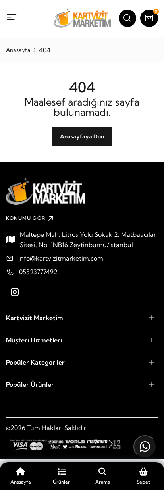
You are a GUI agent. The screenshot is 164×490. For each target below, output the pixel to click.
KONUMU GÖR (31, 218)
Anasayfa (18, 50)
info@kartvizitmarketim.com (60, 258)
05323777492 (38, 272)
